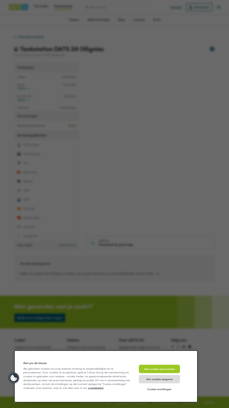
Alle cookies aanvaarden (159, 368)
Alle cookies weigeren (159, 378)
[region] (106, 376)
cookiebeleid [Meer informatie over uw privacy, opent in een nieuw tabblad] (95, 387)
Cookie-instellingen (159, 389)
